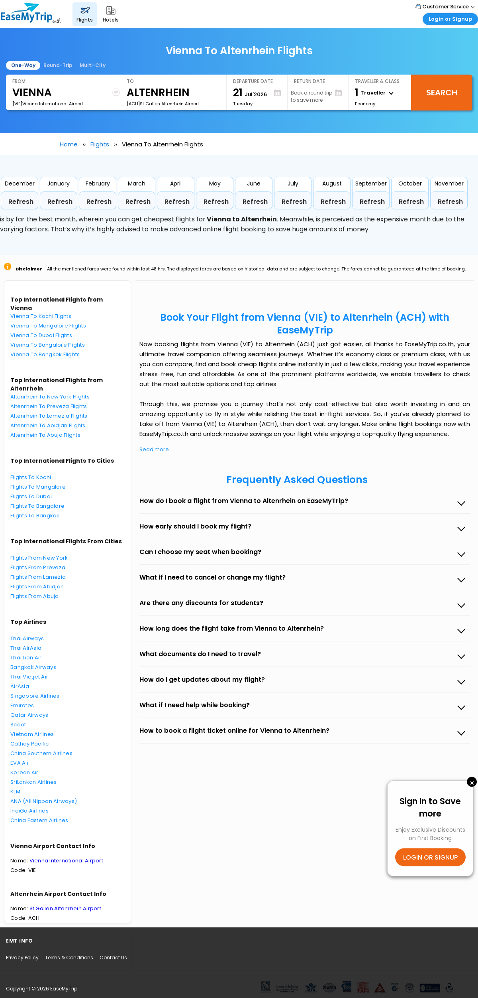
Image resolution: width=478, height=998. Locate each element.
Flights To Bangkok (35, 515)
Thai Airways (27, 638)
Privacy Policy (22, 957)
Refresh (20, 201)
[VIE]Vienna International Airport (47, 104)
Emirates (22, 705)
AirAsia (19, 686)
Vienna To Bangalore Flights (47, 345)
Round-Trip (57, 65)
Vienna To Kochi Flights (40, 316)
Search (441, 92)
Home (69, 144)
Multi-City (93, 65)
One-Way (23, 65)
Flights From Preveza (37, 567)
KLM (15, 791)
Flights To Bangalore (37, 506)
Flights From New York (39, 558)
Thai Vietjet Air (29, 676)
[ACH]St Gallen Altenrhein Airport (163, 104)
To (130, 81)
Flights (99, 144)
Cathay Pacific (29, 744)
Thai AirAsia (25, 648)
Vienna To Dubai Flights (41, 335)
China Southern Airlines (41, 753)
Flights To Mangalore (38, 487)
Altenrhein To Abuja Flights (45, 435)
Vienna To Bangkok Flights (45, 354)
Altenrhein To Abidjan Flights (48, 425)
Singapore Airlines (35, 696)
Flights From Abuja (34, 596)
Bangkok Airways (33, 667)
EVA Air (19, 763)
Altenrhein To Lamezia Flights (49, 416)
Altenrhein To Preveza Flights (48, 406)
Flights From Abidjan (37, 586)
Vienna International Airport (66, 860)
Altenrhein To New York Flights (50, 396)
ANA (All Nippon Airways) (43, 801)
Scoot (18, 724)
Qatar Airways (29, 715)
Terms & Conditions (69, 957)
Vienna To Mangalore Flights (48, 325)
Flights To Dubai (31, 496)
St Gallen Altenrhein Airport (65, 908)
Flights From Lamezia (38, 577)
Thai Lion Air (25, 657)
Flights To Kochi (30, 477)
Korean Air (24, 772)
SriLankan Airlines (33, 782)
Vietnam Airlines (32, 734)
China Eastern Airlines (39, 820)
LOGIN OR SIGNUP (430, 857)
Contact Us (113, 957)
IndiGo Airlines (29, 811)
